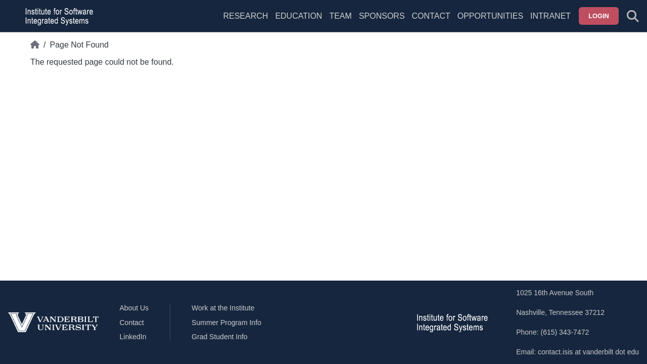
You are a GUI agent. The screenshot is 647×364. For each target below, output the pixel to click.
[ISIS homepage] (56, 16)
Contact (431, 16)
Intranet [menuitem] (550, 16)
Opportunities (490, 16)
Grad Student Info (220, 337)
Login (598, 16)
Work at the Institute (223, 308)
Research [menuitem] (245, 16)
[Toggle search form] (633, 16)
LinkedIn (133, 337)
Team (340, 16)
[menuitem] (340, 22)
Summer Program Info (226, 322)
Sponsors (382, 16)
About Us (134, 308)
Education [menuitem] (298, 16)
